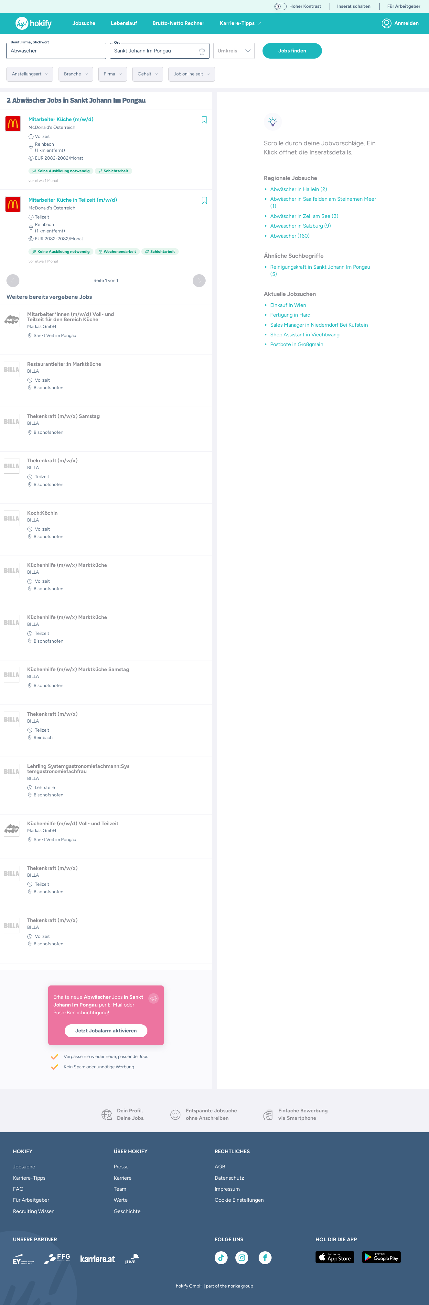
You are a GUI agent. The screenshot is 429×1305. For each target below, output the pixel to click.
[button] (29, 74)
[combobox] (234, 51)
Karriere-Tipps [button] (240, 23)
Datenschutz (229, 1178)
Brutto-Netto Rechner (178, 23)
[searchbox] (56, 51)
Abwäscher (29, 100)
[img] (204, 120)
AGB (220, 1167)
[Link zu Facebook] (265, 1257)
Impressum (227, 1189)
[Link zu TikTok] (221, 1257)
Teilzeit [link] (42, 217)
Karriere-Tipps (29, 1178)
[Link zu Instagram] (241, 1257)
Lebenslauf (124, 23)
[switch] (280, 6)
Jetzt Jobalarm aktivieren (106, 1031)
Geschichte (127, 1211)
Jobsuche (83, 23)
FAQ (18, 1189)
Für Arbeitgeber (31, 1200)
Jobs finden (292, 51)
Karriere (123, 1178)
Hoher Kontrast (305, 6)
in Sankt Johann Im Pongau (104, 100)
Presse (121, 1167)
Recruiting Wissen (34, 1211)
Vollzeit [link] (42, 136)
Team (120, 1189)
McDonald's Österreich (51, 127)
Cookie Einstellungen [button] (239, 1200)
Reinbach (44, 144)
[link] (402, 23)
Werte (121, 1200)
